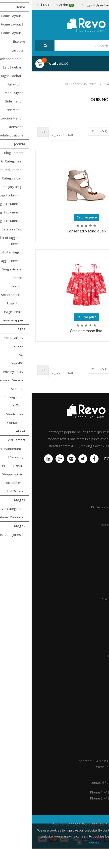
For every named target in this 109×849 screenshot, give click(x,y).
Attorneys (95, 629)
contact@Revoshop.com (77, 782)
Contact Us (95, 695)
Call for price (55, 217)
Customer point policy (86, 599)
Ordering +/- (77, 131)
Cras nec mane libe (54, 331)
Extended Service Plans (85, 524)
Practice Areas (92, 638)
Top (103, 88)
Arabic (33, 5)
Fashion (80, 84)
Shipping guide (91, 564)
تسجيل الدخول (64, 5)
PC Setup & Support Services (81, 507)
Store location (92, 573)
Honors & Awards (89, 656)
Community (94, 533)
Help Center (94, 730)
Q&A (99, 664)
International (93, 590)
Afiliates (97, 581)
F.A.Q (99, 713)
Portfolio (96, 721)
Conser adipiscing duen (54, 231)
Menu (92, 61)
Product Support (90, 498)
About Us (96, 704)
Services (96, 516)
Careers (97, 647)
